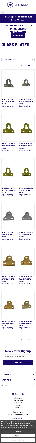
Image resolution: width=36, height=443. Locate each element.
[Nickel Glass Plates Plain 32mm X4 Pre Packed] (27, 216)
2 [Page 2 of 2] (24, 65)
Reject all (18, 436)
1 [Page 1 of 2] (21, 65)
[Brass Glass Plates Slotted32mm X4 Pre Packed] (9, 172)
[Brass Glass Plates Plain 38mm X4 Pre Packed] (27, 260)
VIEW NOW (18, 35)
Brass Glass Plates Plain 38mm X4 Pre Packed (26, 279)
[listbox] (20, 59)
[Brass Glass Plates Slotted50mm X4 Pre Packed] (9, 127)
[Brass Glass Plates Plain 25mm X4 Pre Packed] (27, 305)
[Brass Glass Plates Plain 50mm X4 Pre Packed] (9, 260)
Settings (18, 431)
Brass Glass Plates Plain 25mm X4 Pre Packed (26, 323)
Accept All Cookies (18, 440)
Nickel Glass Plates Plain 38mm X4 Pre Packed (8, 235)
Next (31, 66)
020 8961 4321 (19, 419)
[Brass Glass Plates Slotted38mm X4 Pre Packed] (27, 127)
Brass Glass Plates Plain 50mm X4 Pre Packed (8, 279)
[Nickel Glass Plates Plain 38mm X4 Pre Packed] (9, 216)
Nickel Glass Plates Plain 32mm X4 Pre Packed (26, 235)
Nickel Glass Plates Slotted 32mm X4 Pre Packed (26, 102)
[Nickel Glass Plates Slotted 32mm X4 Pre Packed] (27, 83)
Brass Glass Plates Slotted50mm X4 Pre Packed (8, 146)
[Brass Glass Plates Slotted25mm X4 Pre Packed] (27, 172)
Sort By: (5, 59)
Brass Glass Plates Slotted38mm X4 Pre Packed (26, 146)
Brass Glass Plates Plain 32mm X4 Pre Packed (8, 323)
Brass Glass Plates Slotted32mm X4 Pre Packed (8, 190)
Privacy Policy (22, 427)
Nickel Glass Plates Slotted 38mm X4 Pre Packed (8, 102)
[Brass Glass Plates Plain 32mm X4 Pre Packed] (9, 305)
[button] (18, 35)
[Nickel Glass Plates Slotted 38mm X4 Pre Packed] (9, 83)
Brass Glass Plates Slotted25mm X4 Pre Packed (26, 190)
